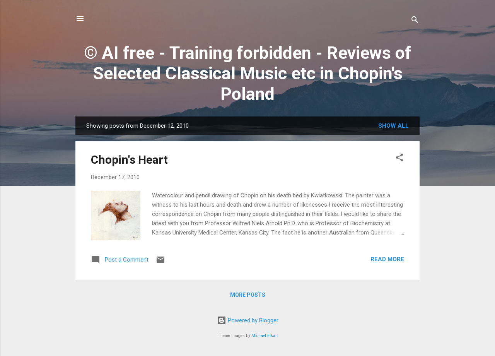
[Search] (415, 21)
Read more (387, 259)
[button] (399, 159)
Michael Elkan (264, 335)
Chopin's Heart (129, 159)
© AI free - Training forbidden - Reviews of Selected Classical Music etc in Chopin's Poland (247, 73)
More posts (247, 295)
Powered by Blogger (247, 320)
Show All (393, 125)
